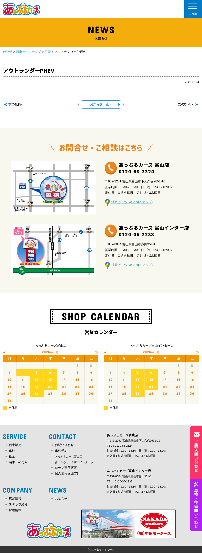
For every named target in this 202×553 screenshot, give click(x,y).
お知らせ (61, 498)
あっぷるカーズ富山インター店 (74, 462)
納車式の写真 (18, 462)
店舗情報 (15, 498)
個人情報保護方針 (67, 473)
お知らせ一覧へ (101, 104)
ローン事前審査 (66, 467)
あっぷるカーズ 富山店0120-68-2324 (144, 168)
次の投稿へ (186, 104)
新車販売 (15, 445)
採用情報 (15, 510)
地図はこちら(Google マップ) (132, 202)
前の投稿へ (16, 104)
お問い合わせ (64, 445)
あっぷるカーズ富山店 (68, 456)
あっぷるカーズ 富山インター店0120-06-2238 (154, 230)
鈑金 (12, 456)
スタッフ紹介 (18, 504)
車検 (12, 450)
